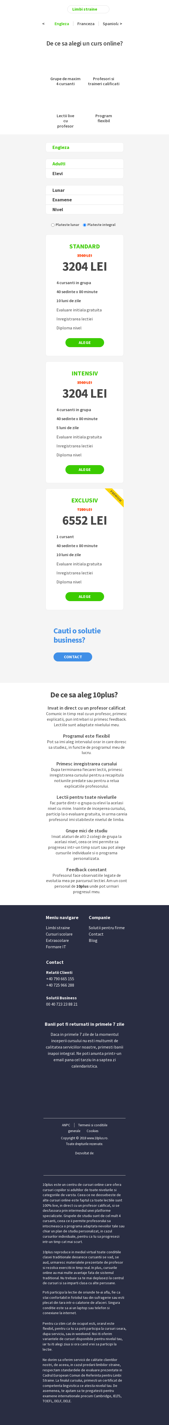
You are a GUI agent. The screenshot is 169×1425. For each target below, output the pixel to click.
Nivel (57, 209)
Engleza (62, 23)
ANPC (66, 1125)
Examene (62, 200)
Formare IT (56, 946)
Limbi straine (58, 927)
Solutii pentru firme (107, 927)
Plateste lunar (67, 224)
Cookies (92, 1131)
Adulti (58, 164)
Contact (73, 656)
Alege (85, 342)
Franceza (86, 23)
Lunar (58, 190)
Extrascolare (57, 940)
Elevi (57, 173)
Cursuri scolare (59, 934)
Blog (93, 940)
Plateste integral (101, 224)
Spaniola (111, 23)
